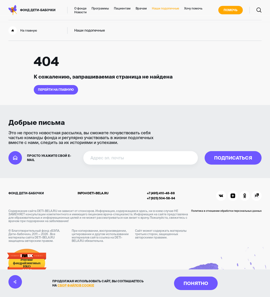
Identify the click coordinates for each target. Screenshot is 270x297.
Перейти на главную (56, 89)
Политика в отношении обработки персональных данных (226, 210)
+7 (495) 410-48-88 (161, 193)
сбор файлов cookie (76, 285)
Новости (80, 12)
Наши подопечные (165, 8)
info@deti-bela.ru (93, 193)
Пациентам (122, 8)
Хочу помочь (193, 8)
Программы (100, 8)
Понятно (196, 283)
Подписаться (233, 157)
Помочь (231, 10)
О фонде (80, 8)
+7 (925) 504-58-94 (161, 198)
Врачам (141, 8)
